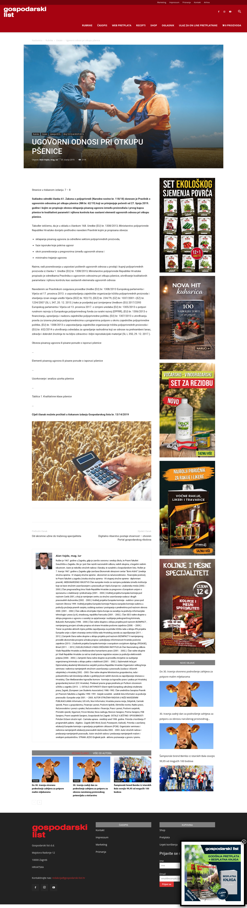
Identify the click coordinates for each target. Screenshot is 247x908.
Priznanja (187, 2)
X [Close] (244, 841)
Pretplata (165, 837)
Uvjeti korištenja (169, 844)
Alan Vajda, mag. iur (48, 159)
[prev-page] (34, 802)
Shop (153, 25)
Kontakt (197, 2)
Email (163, 874)
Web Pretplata (121, 25)
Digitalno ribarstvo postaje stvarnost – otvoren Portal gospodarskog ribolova (124, 538)
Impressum (174, 2)
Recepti (141, 25)
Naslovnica (37, 40)
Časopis (102, 25)
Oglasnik (168, 25)
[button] (239, 12)
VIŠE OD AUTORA (102, 753)
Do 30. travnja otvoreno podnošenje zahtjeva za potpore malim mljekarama (48, 788)
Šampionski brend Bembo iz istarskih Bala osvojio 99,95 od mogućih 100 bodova (132, 788)
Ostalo (59, 40)
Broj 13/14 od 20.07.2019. (74, 134)
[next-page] (39, 802)
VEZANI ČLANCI (80, 753)
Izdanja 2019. (55, 134)
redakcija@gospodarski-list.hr (68, 877)
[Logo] (24, 12)
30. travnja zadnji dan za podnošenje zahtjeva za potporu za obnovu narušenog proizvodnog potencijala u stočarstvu (186, 717)
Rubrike (87, 25)
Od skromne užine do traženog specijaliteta (56, 536)
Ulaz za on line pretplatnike (198, 25)
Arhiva (207, 2)
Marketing (161, 2)
